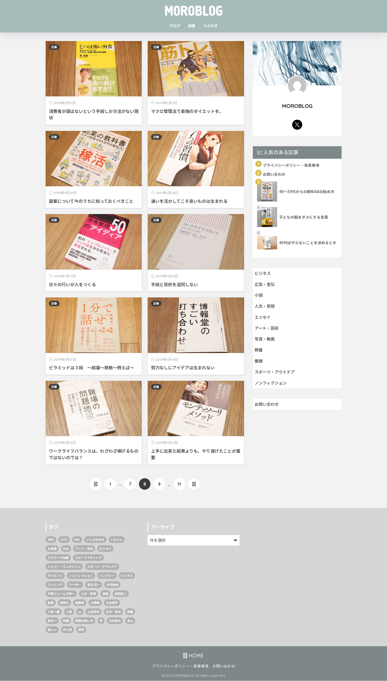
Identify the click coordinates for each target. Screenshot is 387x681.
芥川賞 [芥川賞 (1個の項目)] (67, 630)
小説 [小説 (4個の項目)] (69, 612)
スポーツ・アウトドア (276, 375)
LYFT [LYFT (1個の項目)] (64, 540)
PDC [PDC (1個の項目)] (77, 540)
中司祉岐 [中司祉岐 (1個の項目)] (112, 585)
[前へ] (95, 484)
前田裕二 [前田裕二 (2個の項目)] (121, 594)
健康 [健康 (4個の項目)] (105, 594)
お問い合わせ (267, 407)
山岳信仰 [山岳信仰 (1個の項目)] (94, 612)
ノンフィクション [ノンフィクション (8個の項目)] (81, 576)
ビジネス (263, 274)
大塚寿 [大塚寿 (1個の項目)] (95, 603)
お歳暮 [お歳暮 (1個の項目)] (52, 549)
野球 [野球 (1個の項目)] (81, 630)
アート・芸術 (267, 330)
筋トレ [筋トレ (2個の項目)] (52, 630)
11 (179, 484)
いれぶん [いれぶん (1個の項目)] (117, 540)
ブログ (174, 25)
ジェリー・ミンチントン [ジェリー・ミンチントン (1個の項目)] (64, 567)
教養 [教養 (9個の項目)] (130, 612)
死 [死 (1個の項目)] (101, 621)
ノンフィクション (271, 386)
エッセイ (263, 318)
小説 (259, 296)
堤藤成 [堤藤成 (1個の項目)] (79, 603)
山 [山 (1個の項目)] (79, 612)
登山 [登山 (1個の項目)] (130, 621)
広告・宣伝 (265, 285)
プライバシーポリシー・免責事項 (180, 666)
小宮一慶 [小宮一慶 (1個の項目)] (54, 612)
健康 (259, 363)
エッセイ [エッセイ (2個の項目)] (105, 549)
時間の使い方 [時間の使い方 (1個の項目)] (84, 621)
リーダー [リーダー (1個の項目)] (75, 585)
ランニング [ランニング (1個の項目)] (55, 585)
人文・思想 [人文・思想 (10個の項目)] (88, 594)
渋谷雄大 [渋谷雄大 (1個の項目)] (115, 621)
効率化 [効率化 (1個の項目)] (64, 603)
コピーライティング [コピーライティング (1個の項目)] (88, 558)
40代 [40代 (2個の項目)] (51, 540)
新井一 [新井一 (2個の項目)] (52, 621)
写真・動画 (265, 341)
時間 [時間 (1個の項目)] (66, 621)
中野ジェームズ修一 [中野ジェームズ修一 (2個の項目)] (61, 594)
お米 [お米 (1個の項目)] (66, 549)
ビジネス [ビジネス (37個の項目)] (127, 576)
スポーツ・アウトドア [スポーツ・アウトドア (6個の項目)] (102, 567)
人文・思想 (265, 307)
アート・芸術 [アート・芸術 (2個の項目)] (84, 549)
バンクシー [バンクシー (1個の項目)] (107, 576)
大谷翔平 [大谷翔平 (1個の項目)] (112, 603)
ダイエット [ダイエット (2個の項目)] (55, 576)
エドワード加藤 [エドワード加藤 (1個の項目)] (58, 558)
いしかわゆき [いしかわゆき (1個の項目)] (95, 540)
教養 (259, 352)
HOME (193, 655)
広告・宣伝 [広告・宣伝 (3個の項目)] (113, 612)
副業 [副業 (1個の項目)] (51, 603)
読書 (191, 25)
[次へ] (194, 484)
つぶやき (210, 25)
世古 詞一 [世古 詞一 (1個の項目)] (93, 585)
